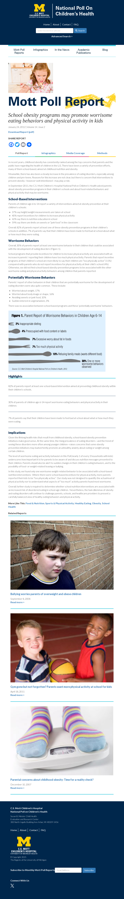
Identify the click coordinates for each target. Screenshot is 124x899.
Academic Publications (83, 51)
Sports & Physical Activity (59, 503)
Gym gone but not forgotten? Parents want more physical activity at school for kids (61, 686)
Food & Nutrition (35, 503)
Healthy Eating (83, 503)
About (56, 24)
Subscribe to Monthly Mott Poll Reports (32, 870)
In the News (62, 49)
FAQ (76, 24)
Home (46, 24)
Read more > (17, 602)
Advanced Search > (62, 36)
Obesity (96, 503)
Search (80, 30)
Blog (105, 49)
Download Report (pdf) (21, 131)
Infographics (40, 49)
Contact (66, 24)
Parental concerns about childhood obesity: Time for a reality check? (52, 779)
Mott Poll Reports (19, 51)
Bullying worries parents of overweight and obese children (45, 594)
